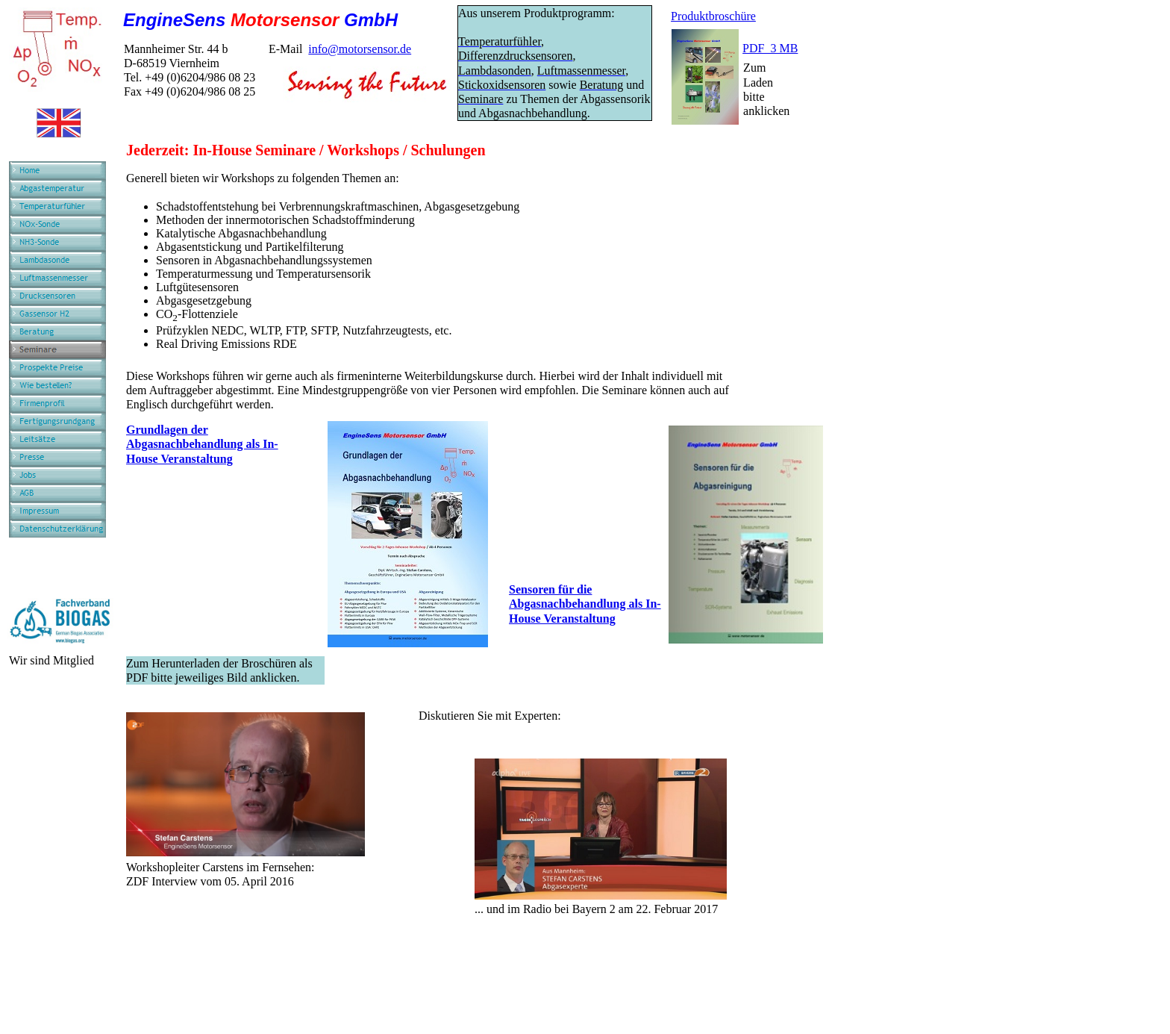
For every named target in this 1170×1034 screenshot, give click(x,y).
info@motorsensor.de (359, 49)
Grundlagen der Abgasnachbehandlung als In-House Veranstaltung (202, 443)
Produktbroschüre (713, 16)
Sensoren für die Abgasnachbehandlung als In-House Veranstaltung (585, 603)
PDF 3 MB (770, 48)
